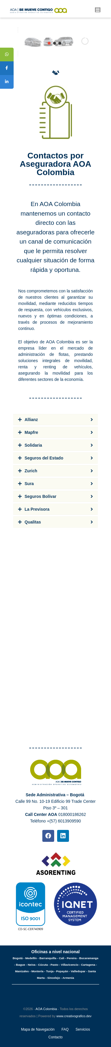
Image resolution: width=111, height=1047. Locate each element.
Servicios (82, 1029)
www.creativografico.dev (73, 1016)
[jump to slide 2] (54, 43)
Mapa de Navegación (37, 1029)
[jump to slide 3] (59, 43)
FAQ (65, 1029)
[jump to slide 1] (49, 43)
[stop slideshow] (67, 42)
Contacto (55, 1037)
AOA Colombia (46, 1009)
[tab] (55, 419)
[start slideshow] (41, 42)
